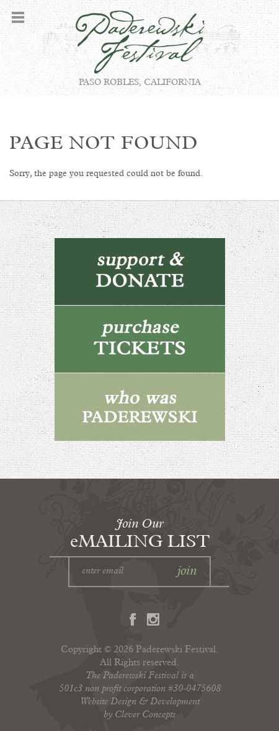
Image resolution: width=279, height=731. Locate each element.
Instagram (153, 619)
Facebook (132, 619)
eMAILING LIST (140, 532)
